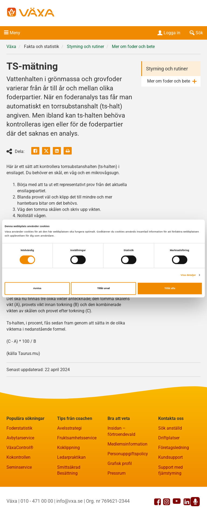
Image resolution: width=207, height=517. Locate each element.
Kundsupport (170, 457)
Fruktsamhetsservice (76, 437)
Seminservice (19, 467)
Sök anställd (170, 428)
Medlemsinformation (127, 444)
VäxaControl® (19, 447)
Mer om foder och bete (133, 46)
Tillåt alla (169, 288)
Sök (195, 32)
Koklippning (68, 447)
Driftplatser (169, 437)
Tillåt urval (103, 288)
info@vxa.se (69, 501)
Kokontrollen (18, 457)
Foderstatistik (19, 428)
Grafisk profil (120, 463)
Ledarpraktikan (71, 457)
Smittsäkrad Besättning (68, 470)
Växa (11, 46)
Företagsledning (173, 447)
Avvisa (37, 288)
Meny (15, 32)
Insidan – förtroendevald (121, 431)
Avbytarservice (20, 437)
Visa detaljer (188, 275)
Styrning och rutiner (85, 46)
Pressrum (117, 473)
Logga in (168, 32)
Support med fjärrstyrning (170, 470)
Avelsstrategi (69, 428)
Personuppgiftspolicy (128, 453)
